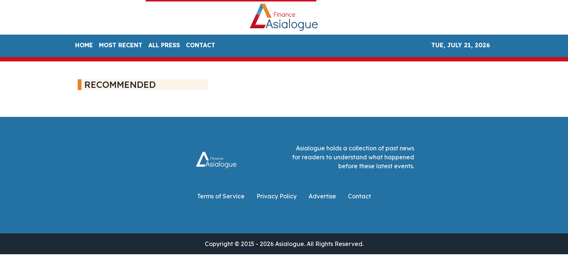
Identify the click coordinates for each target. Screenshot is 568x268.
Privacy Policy (276, 196)
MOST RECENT (120, 45)
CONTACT (200, 45)
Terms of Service (221, 196)
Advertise (322, 196)
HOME (84, 45)
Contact (359, 196)
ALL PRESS (164, 45)
